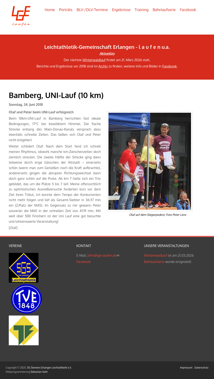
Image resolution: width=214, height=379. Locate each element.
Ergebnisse (121, 9)
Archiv (103, 66)
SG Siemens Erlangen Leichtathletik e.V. (49, 367)
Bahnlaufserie (164, 9)
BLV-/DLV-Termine (92, 9)
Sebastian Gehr (39, 371)
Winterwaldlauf (94, 60)
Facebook (188, 9)
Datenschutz (201, 367)
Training (142, 9)
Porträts (66, 9)
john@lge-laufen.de (103, 255)
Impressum (186, 367)
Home (50, 9)
